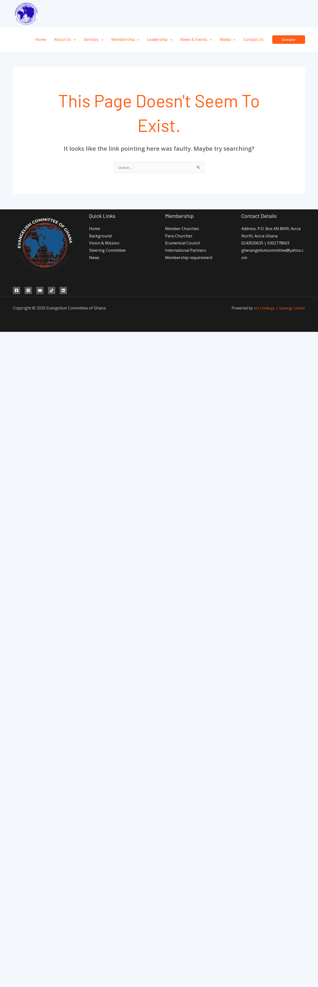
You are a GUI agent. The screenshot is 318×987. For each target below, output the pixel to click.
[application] (73, 39)
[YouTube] (40, 291)
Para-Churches (178, 236)
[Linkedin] (63, 291)
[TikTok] (51, 291)
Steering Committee (107, 250)
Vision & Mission (104, 243)
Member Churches (182, 229)
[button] (288, 39)
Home (94, 229)
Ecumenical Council (182, 243)
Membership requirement (188, 258)
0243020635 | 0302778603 (265, 243)
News (94, 258)
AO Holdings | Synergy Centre (277, 308)
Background (100, 236)
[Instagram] (28, 291)
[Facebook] (16, 291)
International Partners (185, 250)
